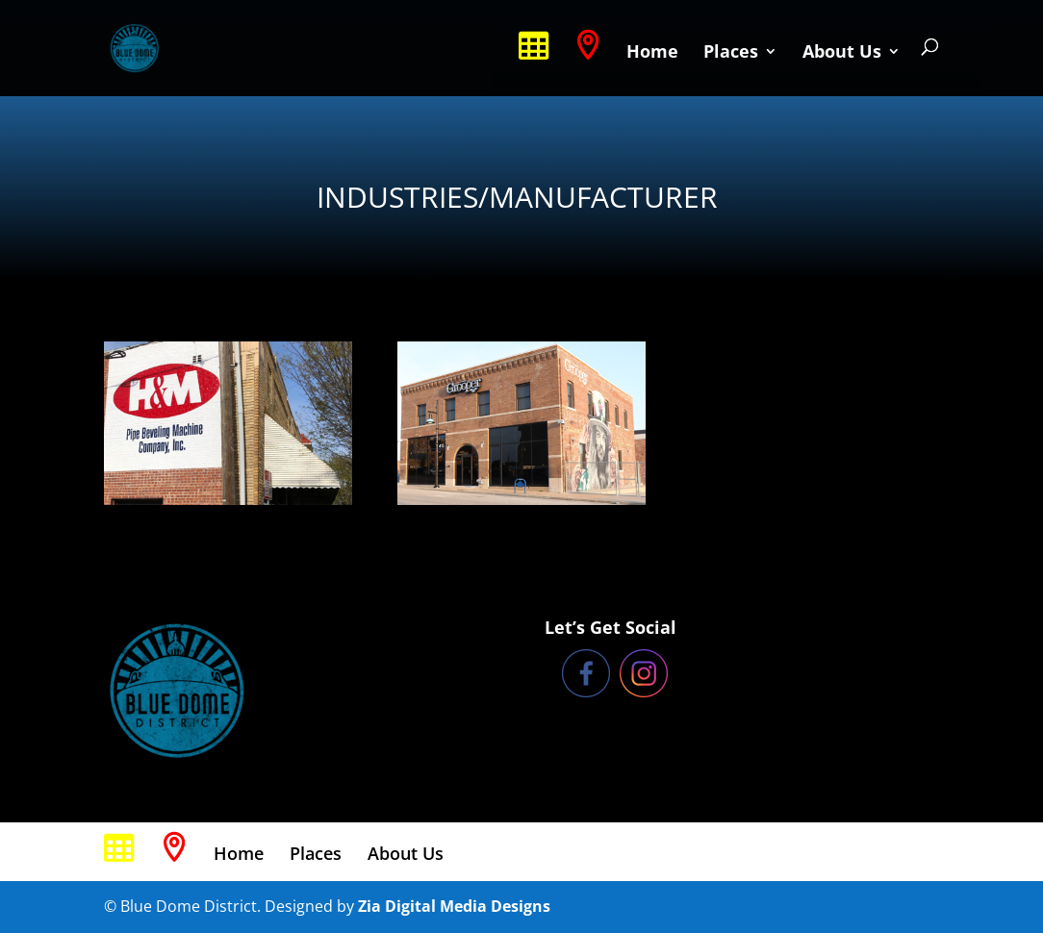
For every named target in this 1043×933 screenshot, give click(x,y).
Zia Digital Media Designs (454, 906)
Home (652, 53)
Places (730, 53)
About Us (841, 53)
